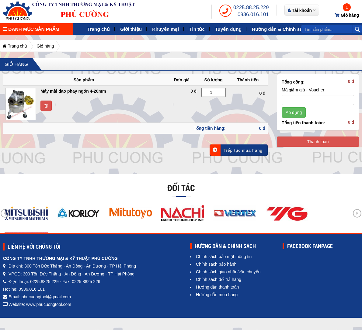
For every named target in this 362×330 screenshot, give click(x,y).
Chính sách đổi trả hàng (218, 279)
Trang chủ (98, 29)
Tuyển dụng (228, 29)
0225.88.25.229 (251, 7)
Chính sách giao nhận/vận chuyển (228, 271)
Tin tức (197, 29)
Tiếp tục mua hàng (236, 150)
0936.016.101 (253, 14)
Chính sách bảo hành (216, 264)
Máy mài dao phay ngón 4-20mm (73, 91)
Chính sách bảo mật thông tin (224, 256)
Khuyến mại (165, 29)
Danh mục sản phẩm (31, 29)
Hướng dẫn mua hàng (217, 294)
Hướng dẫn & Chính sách (280, 29)
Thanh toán (318, 141)
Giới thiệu (131, 29)
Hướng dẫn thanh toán (217, 287)
